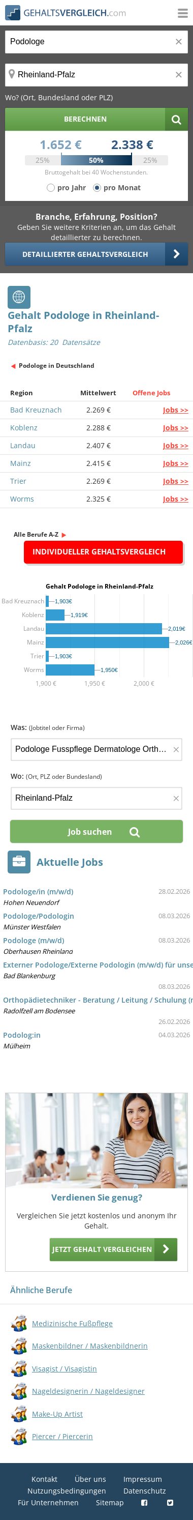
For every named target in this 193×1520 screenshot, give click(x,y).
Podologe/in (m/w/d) (38, 891)
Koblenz (24, 427)
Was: (48, 727)
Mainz (20, 463)
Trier (18, 481)
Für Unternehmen (48, 1502)
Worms (22, 499)
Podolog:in (22, 1035)
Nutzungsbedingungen (66, 1491)
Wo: (56, 776)
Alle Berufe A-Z (36, 534)
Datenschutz (144, 1491)
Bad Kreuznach (36, 410)
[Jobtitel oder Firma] (96, 749)
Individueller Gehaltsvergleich (99, 551)
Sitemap (110, 1502)
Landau (23, 445)
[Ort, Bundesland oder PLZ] (96, 75)
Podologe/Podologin (38, 916)
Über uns (90, 1479)
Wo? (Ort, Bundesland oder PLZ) (59, 97)
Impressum (142, 1479)
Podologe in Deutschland (56, 365)
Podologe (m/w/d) (33, 940)
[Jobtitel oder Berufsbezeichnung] (96, 42)
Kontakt (44, 1479)
